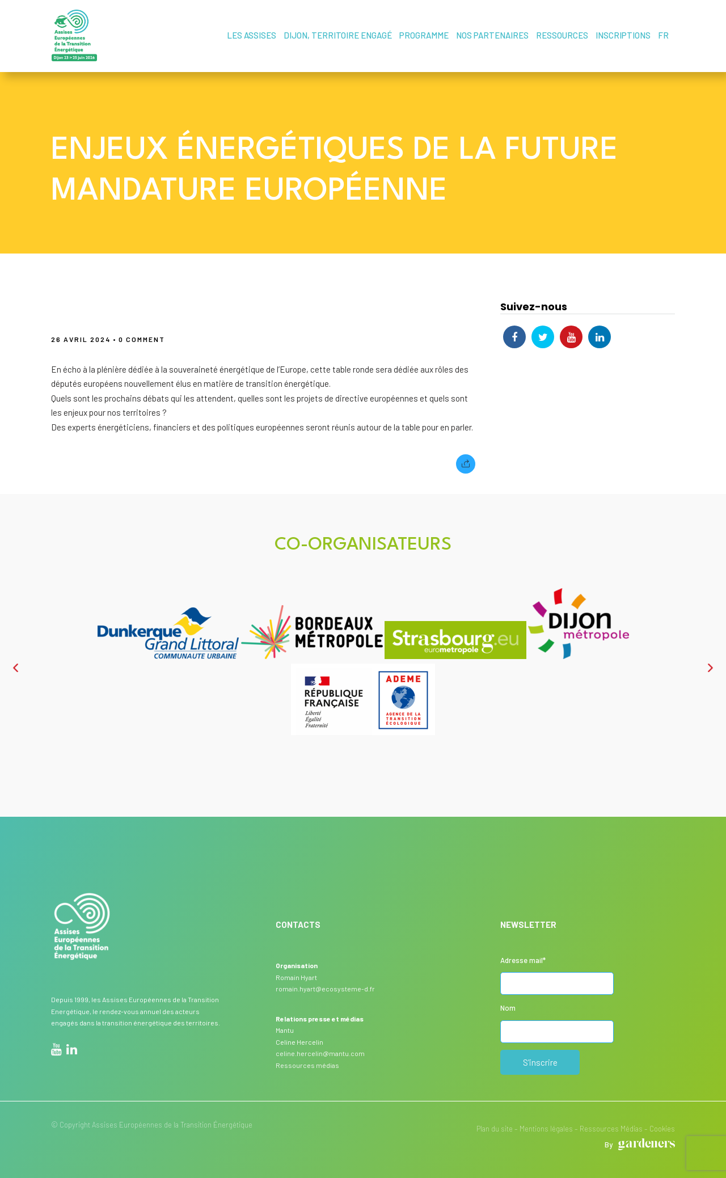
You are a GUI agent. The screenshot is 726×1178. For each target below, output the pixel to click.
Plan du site (494, 1128)
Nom (508, 1007)
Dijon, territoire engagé (338, 35)
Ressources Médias (611, 1128)
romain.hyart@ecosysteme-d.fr (325, 988)
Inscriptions (623, 35)
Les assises (252, 35)
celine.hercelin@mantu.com (320, 1053)
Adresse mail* (523, 959)
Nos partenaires (493, 35)
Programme (424, 35)
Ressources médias (307, 1065)
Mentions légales (546, 1128)
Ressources (563, 35)
